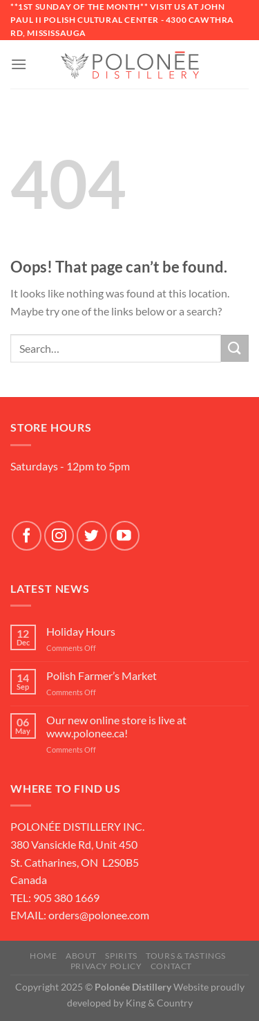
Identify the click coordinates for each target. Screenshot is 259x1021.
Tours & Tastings (186, 955)
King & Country (159, 1003)
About (81, 955)
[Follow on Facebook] (26, 536)
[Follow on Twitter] (91, 536)
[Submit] (235, 348)
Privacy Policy (106, 966)
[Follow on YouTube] (125, 536)
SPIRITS (121, 955)
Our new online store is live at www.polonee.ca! (116, 726)
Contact (171, 966)
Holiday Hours (80, 631)
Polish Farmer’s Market (101, 675)
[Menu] (18, 64)
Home (43, 955)
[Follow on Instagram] (59, 536)
